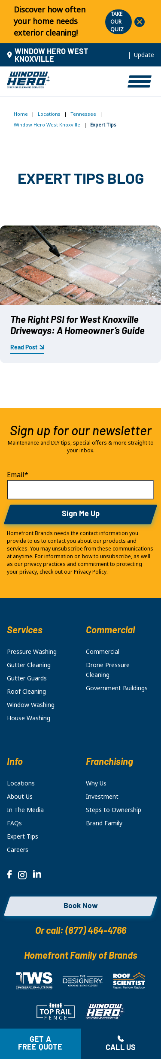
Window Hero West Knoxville (47, 124)
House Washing (28, 718)
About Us (20, 796)
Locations (49, 114)
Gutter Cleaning (29, 665)
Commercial (102, 651)
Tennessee (83, 114)
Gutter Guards (27, 678)
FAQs (14, 823)
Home (21, 114)
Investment (102, 796)
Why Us (96, 783)
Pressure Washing (32, 651)
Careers (17, 849)
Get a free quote (40, 1044)
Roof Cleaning (26, 691)
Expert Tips (22, 836)
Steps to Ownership (113, 810)
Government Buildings (117, 688)
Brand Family (104, 823)
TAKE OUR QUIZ (117, 21)
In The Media (25, 810)
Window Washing (31, 705)
